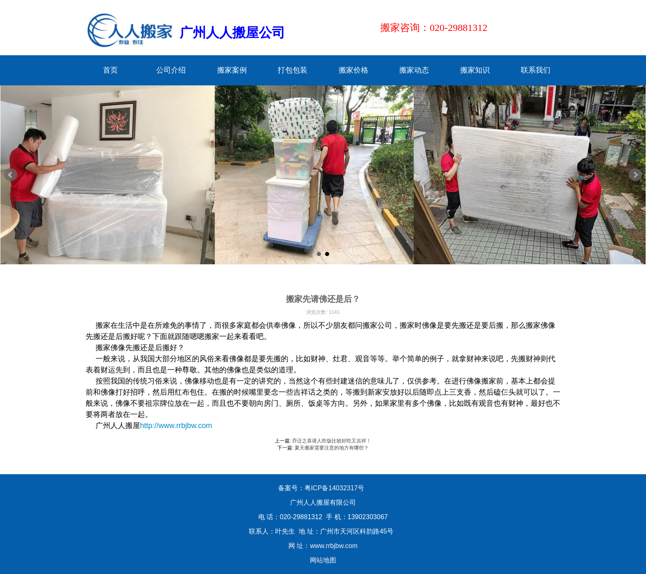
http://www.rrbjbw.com (176, 425)
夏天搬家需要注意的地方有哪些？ (332, 448)
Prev (10, 174)
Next (635, 174)
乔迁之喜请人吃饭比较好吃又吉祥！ (331, 441)
